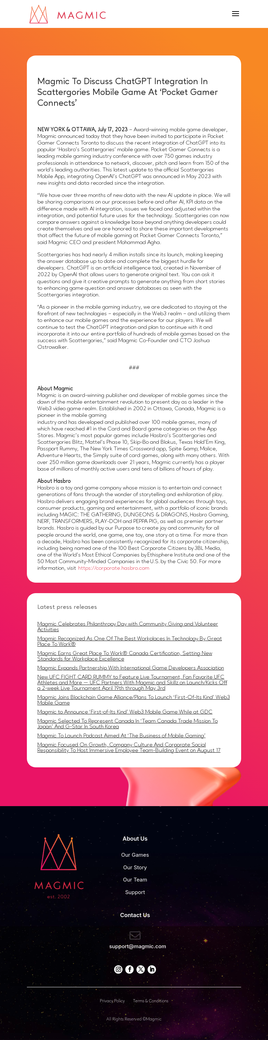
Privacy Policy (112, 1001)
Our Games (135, 854)
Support (135, 892)
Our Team (135, 879)
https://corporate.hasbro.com (113, 568)
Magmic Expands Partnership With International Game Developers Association (130, 668)
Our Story (135, 867)
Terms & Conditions (150, 1001)
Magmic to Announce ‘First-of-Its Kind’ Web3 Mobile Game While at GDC (125, 712)
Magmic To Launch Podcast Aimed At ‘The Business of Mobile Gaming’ (121, 736)
